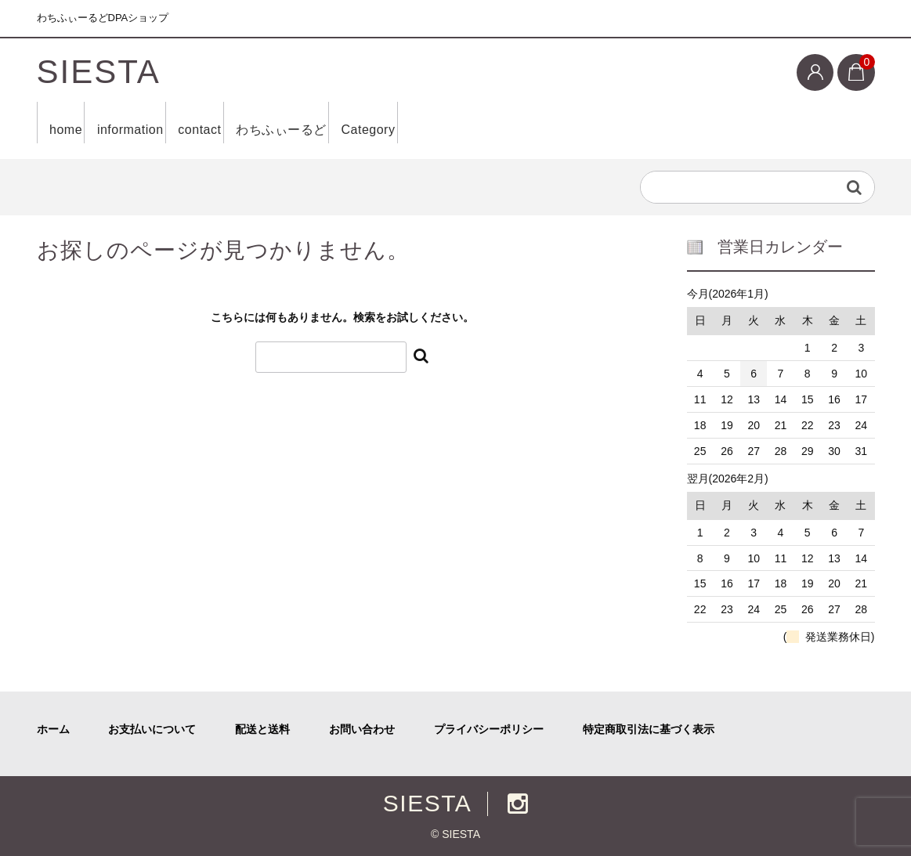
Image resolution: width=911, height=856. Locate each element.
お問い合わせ (362, 729)
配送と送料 (262, 729)
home (71, 122)
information (158, 122)
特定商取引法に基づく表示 (648, 729)
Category (465, 122)
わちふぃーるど (355, 122)
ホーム (53, 729)
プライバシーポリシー (489, 729)
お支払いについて (152, 729)
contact (250, 122)
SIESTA (99, 71)
